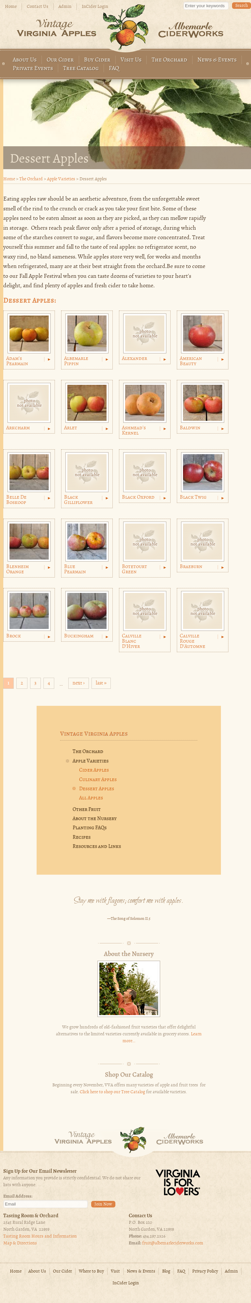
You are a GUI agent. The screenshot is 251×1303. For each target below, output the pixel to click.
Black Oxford (138, 497)
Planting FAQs (90, 828)
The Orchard (169, 60)
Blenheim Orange (17, 569)
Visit (115, 1271)
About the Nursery (95, 819)
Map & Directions (20, 1243)
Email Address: (17, 1196)
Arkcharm (18, 428)
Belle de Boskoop (16, 500)
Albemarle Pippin (76, 361)
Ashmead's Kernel (134, 430)
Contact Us (37, 6)
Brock (13, 636)
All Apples (91, 798)
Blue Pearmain (75, 569)
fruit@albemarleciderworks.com (172, 1243)
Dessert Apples (96, 789)
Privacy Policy (205, 1271)
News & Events (217, 60)
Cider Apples (94, 770)
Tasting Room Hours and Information (40, 1236)
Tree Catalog (81, 68)
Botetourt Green (134, 569)
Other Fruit (87, 809)
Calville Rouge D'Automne (192, 641)
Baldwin (190, 428)
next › (79, 683)
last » (101, 683)
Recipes (82, 837)
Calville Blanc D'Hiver (132, 641)
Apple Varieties (61, 179)
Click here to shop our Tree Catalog (112, 1092)
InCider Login (95, 6)
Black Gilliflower (78, 500)
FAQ (114, 68)
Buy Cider (97, 60)
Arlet (70, 428)
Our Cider (60, 60)
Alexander (134, 359)
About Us (25, 60)
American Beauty (191, 361)
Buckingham (78, 636)
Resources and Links (97, 846)
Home (11, 6)
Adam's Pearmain (17, 361)
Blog (166, 1271)
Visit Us (131, 60)
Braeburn (191, 567)
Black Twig (193, 497)
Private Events (33, 68)
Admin (65, 6)
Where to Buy (91, 1271)
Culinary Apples (98, 780)
